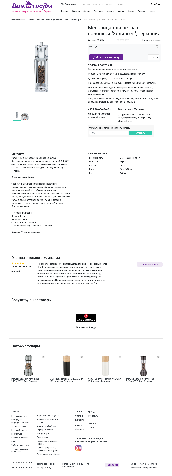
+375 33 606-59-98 (21, 467)
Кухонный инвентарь (20, 430)
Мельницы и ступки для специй (49, 20)
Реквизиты (112, 464)
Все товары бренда (86, 327)
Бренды (76, 11)
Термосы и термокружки (48, 415)
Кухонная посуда (19, 416)
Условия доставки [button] (100, 65)
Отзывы (141, 11)
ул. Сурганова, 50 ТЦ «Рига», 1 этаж (134, 114)
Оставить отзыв (150, 264)
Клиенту (110, 11)
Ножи (13, 441)
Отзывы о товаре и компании (35, 258)
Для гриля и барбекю (46, 426)
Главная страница (18, 20)
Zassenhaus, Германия (130, 158)
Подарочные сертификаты (48, 454)
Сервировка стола (45, 430)
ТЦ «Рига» (85, 464)
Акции (121, 11)
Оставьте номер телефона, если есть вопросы (109, 128)
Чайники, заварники (20, 445)
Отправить (140, 133)
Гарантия (92, 424)
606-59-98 (71, 4)
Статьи (131, 11)
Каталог (65, 11)
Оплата (86, 11)
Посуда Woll (16, 434)
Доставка (98, 11)
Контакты (153, 11)
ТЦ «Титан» (69, 466)
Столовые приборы (19, 438)
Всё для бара (43, 433)
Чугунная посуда (18, 426)
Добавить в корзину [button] (106, 57)
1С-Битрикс (152, 464)
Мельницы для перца (73, 20)
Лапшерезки (42, 437)
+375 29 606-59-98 (99, 109)
